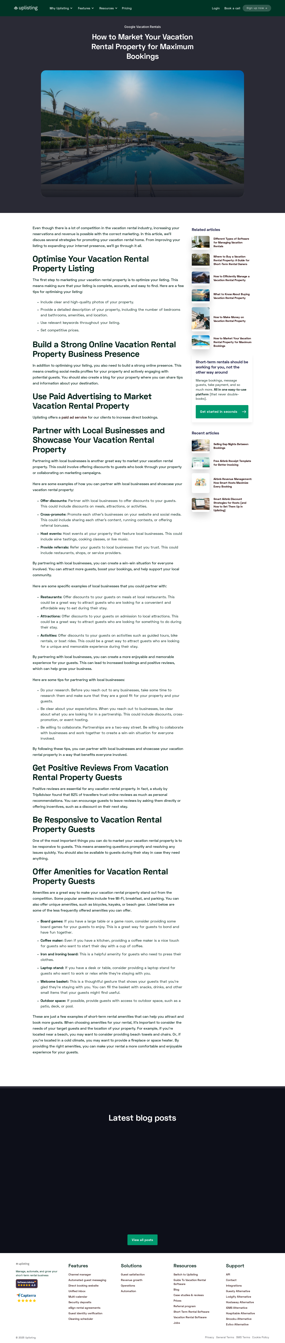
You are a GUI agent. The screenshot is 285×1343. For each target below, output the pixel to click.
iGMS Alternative (236, 1307)
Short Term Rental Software (191, 1311)
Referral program (185, 1306)
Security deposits (79, 1302)
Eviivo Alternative (237, 1324)
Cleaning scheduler (80, 1318)
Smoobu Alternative (239, 1318)
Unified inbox (77, 1291)
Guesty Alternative (238, 1291)
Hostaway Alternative (240, 1302)
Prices (177, 1300)
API (228, 1274)
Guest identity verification (85, 1313)
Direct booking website (83, 1285)
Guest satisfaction (133, 1274)
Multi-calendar (77, 1296)
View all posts (142, 1240)
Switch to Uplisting (186, 1274)
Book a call (232, 8)
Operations (128, 1285)
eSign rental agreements (84, 1307)
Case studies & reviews (189, 1295)
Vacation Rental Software (190, 1317)
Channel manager (79, 1274)
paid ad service (74, 417)
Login (216, 8)
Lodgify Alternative (238, 1296)
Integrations (234, 1285)
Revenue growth (131, 1280)
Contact (231, 1280)
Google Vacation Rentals (142, 27)
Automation (128, 1291)
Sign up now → (257, 8)
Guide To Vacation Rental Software (190, 1282)
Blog (176, 1289)
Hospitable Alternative (240, 1313)
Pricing (127, 8)
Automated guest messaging (87, 1280)
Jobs (177, 1322)
